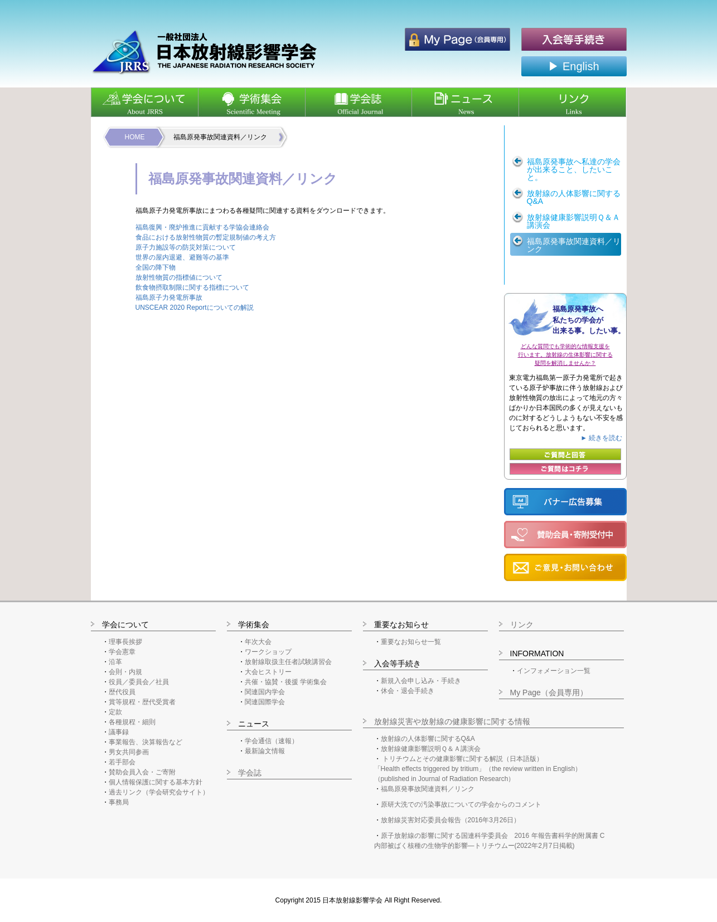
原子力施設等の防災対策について (185, 247)
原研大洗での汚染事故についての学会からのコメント (461, 804)
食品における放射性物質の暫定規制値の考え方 (205, 237)
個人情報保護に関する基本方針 (155, 782)
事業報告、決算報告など (145, 742)
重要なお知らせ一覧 (411, 642)
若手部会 (122, 762)
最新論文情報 (265, 751)
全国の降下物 (155, 267)
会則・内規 (125, 672)
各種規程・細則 (132, 722)
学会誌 (249, 772)
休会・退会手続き (407, 691)
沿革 (115, 662)
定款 (115, 712)
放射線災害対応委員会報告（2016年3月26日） (451, 820)
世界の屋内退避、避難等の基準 (182, 257)
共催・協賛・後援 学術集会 (286, 682)
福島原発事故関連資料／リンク (427, 789)
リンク (522, 624)
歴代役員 (122, 692)
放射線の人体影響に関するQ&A (428, 739)
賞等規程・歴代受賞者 (142, 702)
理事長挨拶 (125, 642)
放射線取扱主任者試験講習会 (288, 662)
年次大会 (258, 642)
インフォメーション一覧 (553, 671)
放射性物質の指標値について (178, 277)
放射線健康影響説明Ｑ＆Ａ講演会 (431, 749)
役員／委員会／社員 (139, 682)
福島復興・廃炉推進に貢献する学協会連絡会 (202, 227)
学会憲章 (122, 652)
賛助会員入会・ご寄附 (142, 772)
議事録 (119, 732)
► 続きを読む (601, 438)
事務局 (119, 802)
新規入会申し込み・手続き (421, 681)
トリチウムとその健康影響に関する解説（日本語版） (462, 759)
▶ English (573, 66)
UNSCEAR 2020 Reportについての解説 (194, 307)
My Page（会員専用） (549, 692)
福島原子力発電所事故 (168, 297)
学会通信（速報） (271, 741)
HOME (135, 137)
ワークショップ (268, 652)
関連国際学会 (265, 702)
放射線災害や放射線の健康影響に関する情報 (452, 721)
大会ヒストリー (268, 672)
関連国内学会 (265, 692)
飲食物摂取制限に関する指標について (192, 287)
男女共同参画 (129, 752)
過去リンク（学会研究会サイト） (159, 792)
